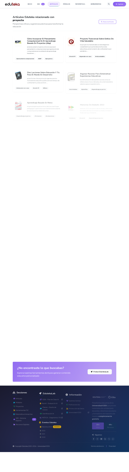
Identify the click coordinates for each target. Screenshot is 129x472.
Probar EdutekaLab (98, 394)
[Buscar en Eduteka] (108, 4)
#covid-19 (72, 57)
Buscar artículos (107, 22)
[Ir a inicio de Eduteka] (12, 4)
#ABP (39, 59)
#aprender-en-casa (85, 57)
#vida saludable (100, 57)
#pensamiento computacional (25, 59)
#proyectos (49, 59)
